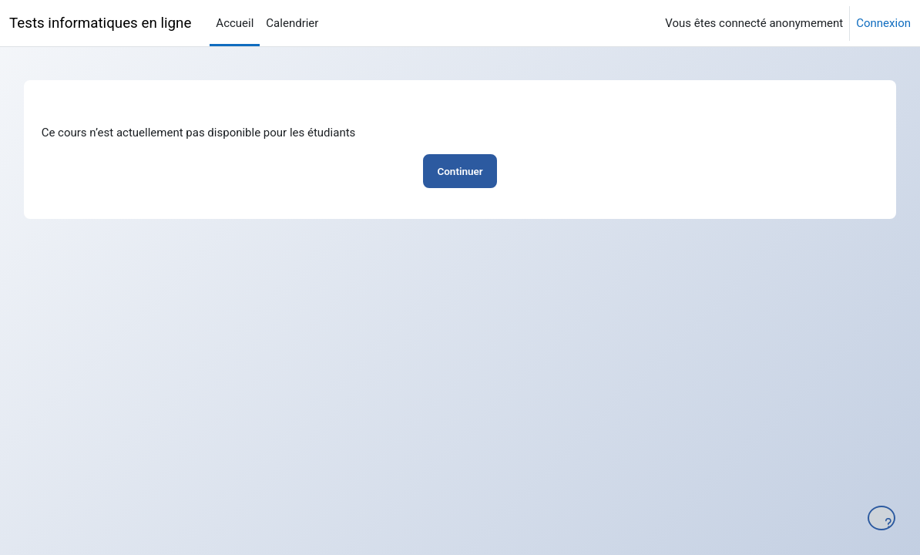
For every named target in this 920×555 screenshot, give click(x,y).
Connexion (883, 23)
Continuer (459, 171)
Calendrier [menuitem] (292, 23)
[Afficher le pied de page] (881, 518)
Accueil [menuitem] (235, 23)
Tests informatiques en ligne (100, 23)
